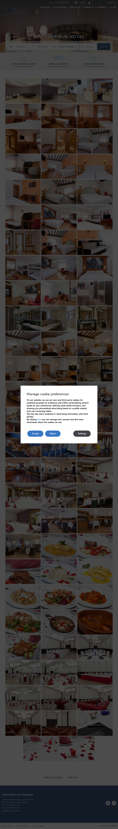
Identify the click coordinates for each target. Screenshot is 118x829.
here (39, 419)
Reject (53, 433)
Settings (82, 433)
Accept (35, 433)
